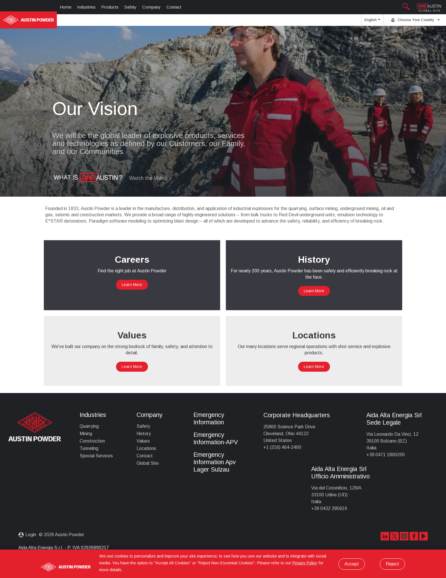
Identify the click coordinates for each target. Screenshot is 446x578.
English (372, 22)
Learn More (132, 284)
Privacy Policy (304, 563)
